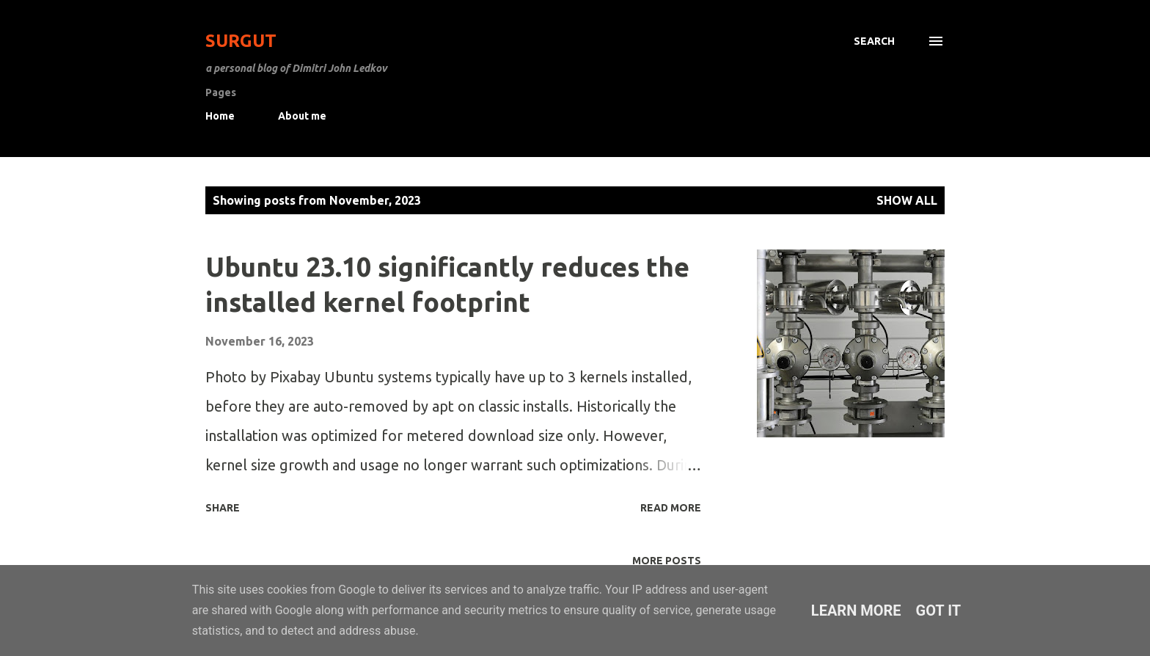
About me (302, 116)
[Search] (874, 41)
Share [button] (222, 508)
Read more (670, 508)
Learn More (856, 610)
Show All (906, 200)
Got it (939, 610)
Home (220, 116)
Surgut (240, 41)
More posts (666, 560)
